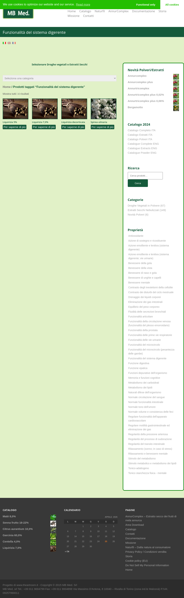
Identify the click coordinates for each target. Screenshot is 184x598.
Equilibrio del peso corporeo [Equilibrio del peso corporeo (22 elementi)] (144, 306)
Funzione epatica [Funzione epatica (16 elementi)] (138, 368)
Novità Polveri (136, 214)
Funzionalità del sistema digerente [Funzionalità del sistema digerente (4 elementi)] (147, 358)
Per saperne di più (15, 127)
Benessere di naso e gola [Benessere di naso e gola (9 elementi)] (142, 272)
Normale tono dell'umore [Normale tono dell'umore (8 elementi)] (142, 406)
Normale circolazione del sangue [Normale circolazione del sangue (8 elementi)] (146, 397)
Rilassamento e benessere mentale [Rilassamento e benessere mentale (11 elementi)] (148, 453)
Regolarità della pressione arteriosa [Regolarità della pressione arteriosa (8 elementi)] (148, 434)
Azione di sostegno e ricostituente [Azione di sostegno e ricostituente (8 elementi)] (147, 240)
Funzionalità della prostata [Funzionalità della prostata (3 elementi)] (143, 330)
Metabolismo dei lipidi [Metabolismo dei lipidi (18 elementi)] (140, 387)
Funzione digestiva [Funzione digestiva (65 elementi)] (138, 363)
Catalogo (85, 11)
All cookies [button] (172, 4)
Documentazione (143, 11)
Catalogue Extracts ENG (142, 148)
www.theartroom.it (28, 584)
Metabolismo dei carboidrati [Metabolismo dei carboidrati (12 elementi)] (143, 382)
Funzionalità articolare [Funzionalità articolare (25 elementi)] (140, 316)
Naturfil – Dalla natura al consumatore (148, 547)
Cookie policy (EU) (136, 560)
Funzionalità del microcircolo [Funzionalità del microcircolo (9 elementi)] (144, 344)
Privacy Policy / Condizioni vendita (145, 551)
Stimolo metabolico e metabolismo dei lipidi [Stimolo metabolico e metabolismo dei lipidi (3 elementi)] (152, 463)
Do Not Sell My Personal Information (147, 565)
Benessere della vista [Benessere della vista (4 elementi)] (140, 268)
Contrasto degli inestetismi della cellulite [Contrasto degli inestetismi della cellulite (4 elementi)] (150, 287)
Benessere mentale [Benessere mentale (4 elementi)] (139, 282)
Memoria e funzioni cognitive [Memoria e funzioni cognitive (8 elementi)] (144, 377)
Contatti (88, 15)
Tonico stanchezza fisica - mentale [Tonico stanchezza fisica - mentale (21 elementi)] (147, 473)
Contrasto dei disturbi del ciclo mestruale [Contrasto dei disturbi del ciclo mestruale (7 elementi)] (151, 292)
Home (72, 11)
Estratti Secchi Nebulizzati (143, 210)
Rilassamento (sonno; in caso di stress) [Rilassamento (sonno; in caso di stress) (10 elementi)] (150, 448)
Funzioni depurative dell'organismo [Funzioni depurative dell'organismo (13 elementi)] (147, 373)
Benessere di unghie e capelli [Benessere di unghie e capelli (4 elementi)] (144, 277)
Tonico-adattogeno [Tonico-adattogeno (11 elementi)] (138, 468)
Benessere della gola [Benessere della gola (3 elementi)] (140, 263)
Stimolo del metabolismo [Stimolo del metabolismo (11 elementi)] (142, 458)
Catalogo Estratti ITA (140, 134)
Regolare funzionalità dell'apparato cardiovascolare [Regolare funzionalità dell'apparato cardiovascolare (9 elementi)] (147, 418)
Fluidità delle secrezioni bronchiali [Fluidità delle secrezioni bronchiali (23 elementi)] (147, 311)
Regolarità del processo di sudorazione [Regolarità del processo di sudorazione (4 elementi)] (150, 439)
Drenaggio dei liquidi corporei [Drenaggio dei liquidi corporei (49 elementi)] (144, 297)
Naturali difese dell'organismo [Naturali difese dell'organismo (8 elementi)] (144, 392)
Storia (162, 11)
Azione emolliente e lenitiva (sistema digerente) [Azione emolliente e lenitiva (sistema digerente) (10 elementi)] (148, 247)
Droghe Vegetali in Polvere (144, 205)
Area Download (134, 524)
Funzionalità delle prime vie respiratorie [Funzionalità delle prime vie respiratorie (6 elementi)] (150, 335)
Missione (73, 15)
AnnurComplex (119, 11)
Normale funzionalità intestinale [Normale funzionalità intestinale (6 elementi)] (145, 402)
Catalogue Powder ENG (142, 152)
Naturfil (100, 11)
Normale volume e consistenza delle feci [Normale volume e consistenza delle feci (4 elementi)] (150, 411)
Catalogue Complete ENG (143, 143)
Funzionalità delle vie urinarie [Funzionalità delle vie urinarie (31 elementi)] (144, 339)
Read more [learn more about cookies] (83, 4)
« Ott (67, 551)
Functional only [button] (145, 4)
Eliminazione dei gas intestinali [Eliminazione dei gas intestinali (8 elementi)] (145, 302)
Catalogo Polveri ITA (140, 139)
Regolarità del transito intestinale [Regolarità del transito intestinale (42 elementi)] (146, 444)
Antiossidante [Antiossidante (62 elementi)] (135, 235)
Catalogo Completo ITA (142, 130)
